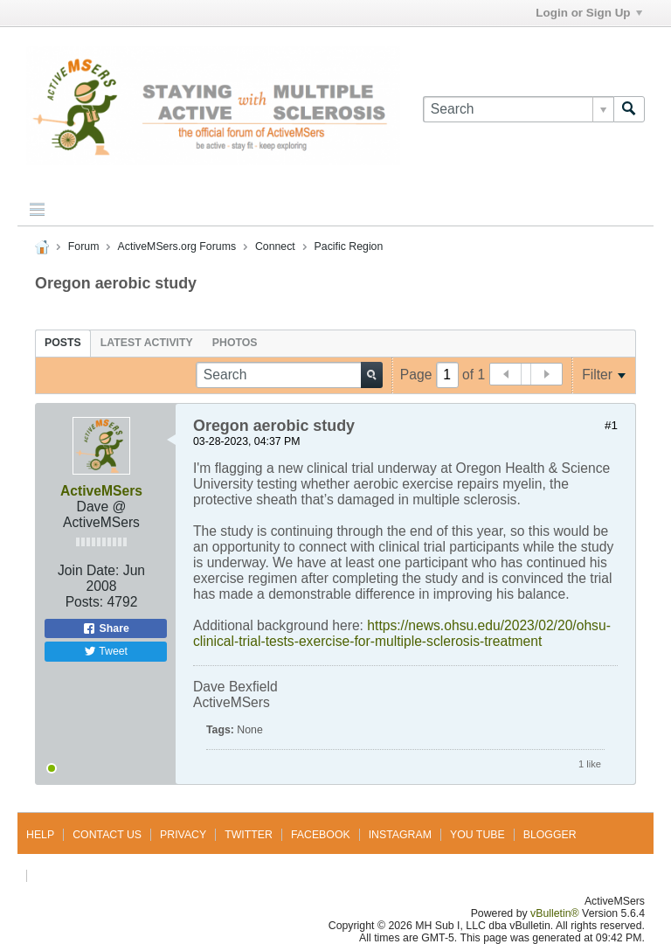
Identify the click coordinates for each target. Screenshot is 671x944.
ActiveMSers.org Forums (177, 246)
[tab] (63, 343)
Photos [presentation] (235, 343)
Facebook (320, 835)
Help (40, 835)
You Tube (477, 835)
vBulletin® (554, 913)
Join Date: (89, 570)
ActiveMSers (101, 490)
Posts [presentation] (63, 343)
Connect (275, 246)
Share (105, 628)
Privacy (183, 835)
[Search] (518, 109)
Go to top (65, 876)
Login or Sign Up (588, 12)
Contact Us (107, 835)
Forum (84, 246)
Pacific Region (349, 246)
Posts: (85, 601)
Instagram (400, 835)
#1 (611, 425)
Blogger (550, 835)
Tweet (106, 651)
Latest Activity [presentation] (146, 343)
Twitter (249, 835)
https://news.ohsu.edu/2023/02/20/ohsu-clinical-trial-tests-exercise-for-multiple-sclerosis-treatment (402, 633)
